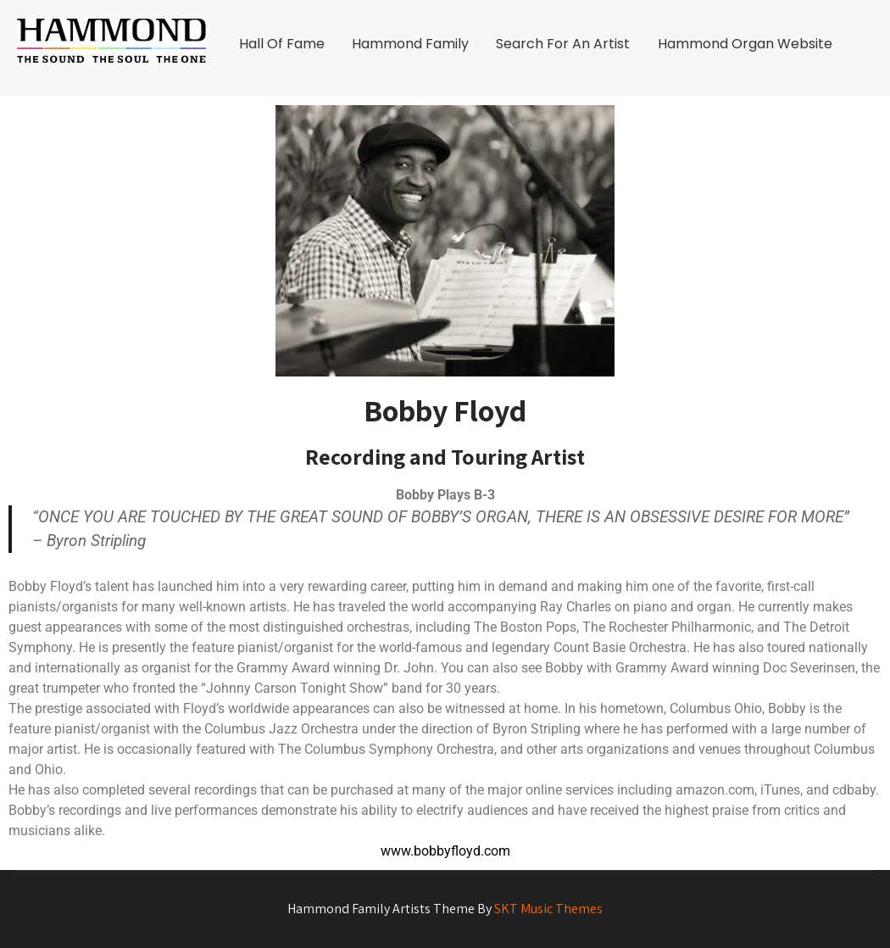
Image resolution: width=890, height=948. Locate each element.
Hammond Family (410, 43)
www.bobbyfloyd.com (445, 851)
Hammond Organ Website (745, 43)
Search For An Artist (563, 43)
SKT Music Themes (548, 908)
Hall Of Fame (282, 43)
